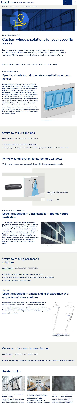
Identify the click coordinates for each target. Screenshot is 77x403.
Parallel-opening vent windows (33, 64)
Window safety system (11, 64)
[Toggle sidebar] (70, 2)
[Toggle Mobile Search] (65, 2)
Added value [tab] (33, 138)
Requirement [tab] (7, 138)
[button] (47, 200)
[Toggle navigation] (74, 2)
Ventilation (52, 64)
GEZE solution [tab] (20, 138)
